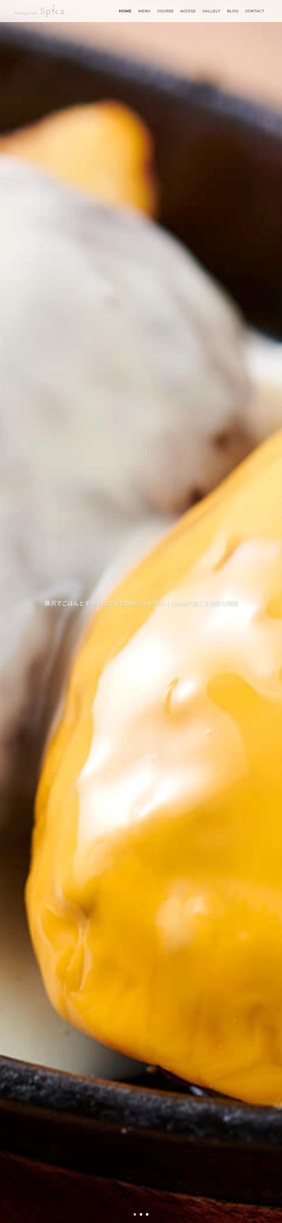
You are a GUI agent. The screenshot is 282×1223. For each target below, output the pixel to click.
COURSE (165, 11)
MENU (144, 11)
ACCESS (188, 11)
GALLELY (211, 11)
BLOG (232, 11)
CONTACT (254, 11)
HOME (125, 11)
